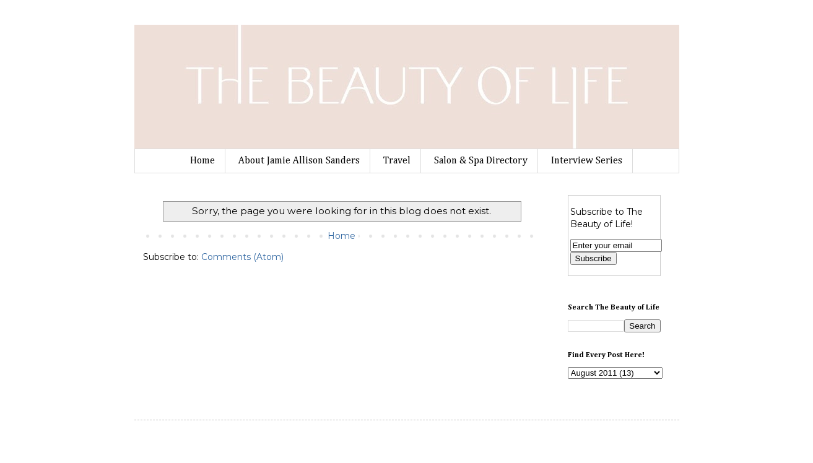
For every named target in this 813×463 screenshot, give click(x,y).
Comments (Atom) (242, 256)
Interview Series (586, 161)
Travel (397, 161)
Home (202, 161)
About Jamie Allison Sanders (299, 161)
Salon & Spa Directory (481, 161)
